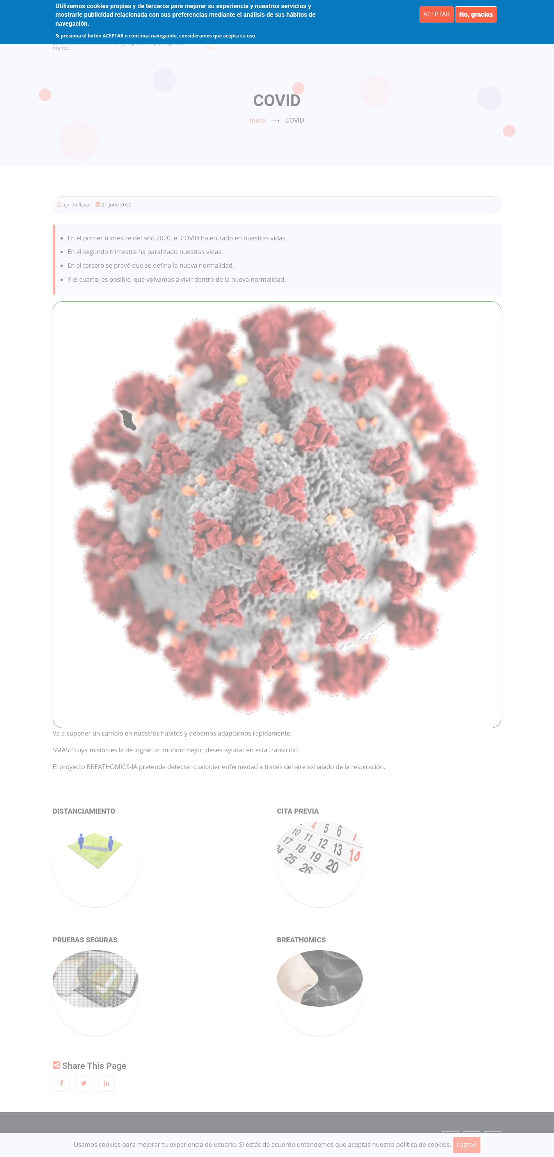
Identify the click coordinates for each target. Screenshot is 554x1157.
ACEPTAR (436, 14)
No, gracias (476, 14)
